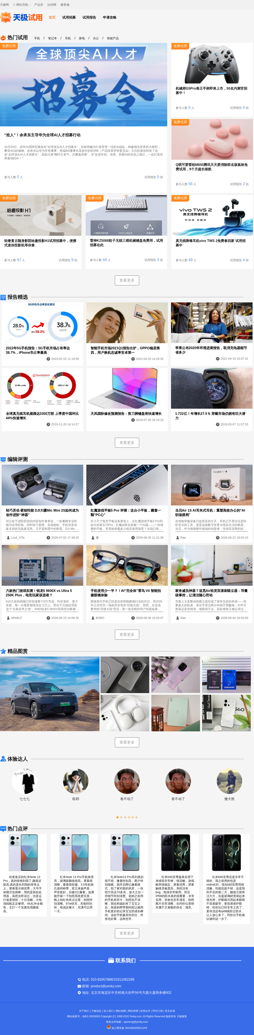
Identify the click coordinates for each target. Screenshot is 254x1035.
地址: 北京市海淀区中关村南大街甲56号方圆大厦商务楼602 (126, 992)
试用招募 (69, 17)
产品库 (38, 4)
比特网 (51, 4)
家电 (82, 38)
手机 (37, 38)
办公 (96, 38)
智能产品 (113, 38)
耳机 (68, 38)
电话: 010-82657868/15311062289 (108, 979)
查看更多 (127, 280)
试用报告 (89, 17)
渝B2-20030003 (91, 1016)
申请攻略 (109, 17)
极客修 (65, 4)
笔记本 (52, 38)
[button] (117, 817)
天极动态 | (97, 1010)
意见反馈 (170, 1010)
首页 (52, 17)
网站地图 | (122, 1010)
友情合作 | (146, 1010)
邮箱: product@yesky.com (101, 986)
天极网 (4, 4)
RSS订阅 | (158, 1010)
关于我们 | (85, 1010)
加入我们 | (110, 1010)
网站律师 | (134, 1010)
